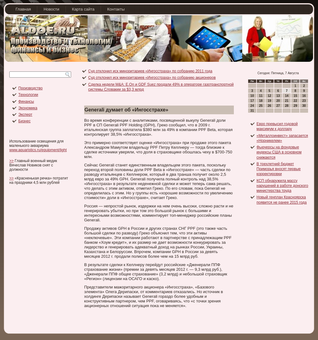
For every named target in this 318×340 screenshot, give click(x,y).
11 (260, 95)
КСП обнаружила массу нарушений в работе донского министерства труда (282, 186)
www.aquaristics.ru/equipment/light (38, 150)
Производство (30, 88)
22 (295, 100)
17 (252, 100)
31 (252, 110)
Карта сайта (83, 9)
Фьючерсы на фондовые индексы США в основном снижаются (279, 152)
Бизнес (24, 121)
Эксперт (25, 114)
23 (304, 100)
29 (295, 105)
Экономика (27, 108)
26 (269, 105)
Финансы (26, 101)
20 (278, 100)
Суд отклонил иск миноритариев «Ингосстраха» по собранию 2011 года (150, 71)
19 (269, 100)
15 (295, 95)
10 (252, 95)
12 (269, 95)
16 (304, 95)
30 (304, 105)
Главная (23, 9)
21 (286, 100)
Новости (51, 9)
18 (260, 100)
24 (252, 105)
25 (260, 105)
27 (278, 105)
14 (286, 95)
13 (278, 95)
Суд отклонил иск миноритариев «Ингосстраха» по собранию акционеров (152, 77)
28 (286, 105)
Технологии (28, 95)
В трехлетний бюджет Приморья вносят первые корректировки (279, 169)
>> (11, 161)
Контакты (116, 9)
